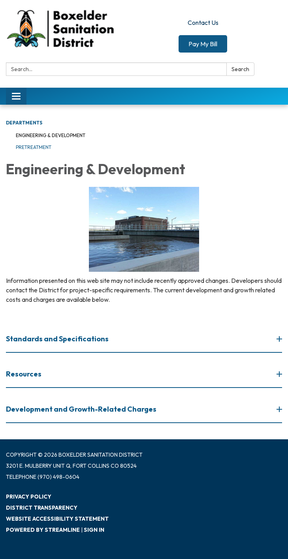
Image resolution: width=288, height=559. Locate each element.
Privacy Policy (28, 496)
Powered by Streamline (43, 529)
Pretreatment (33, 147)
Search (240, 69)
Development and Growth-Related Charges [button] (82, 409)
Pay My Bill (202, 44)
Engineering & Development (50, 135)
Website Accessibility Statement (57, 518)
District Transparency (41, 507)
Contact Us (203, 22)
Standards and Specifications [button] (58, 338)
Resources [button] (24, 373)
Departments (24, 123)
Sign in (94, 529)
